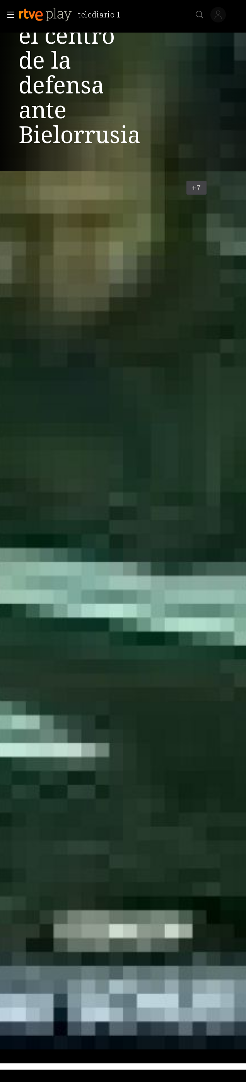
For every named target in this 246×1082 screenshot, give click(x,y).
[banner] (72, 14)
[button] (8, 14)
